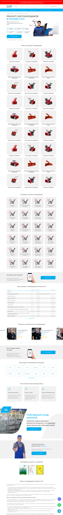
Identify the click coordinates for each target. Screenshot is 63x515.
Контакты (21, 6)
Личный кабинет (45, 6)
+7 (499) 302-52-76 (53, 6)
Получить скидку (48, 388)
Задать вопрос (48, 134)
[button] (31, 175)
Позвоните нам (45, 492)
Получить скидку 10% (39, 461)
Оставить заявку (14, 36)
